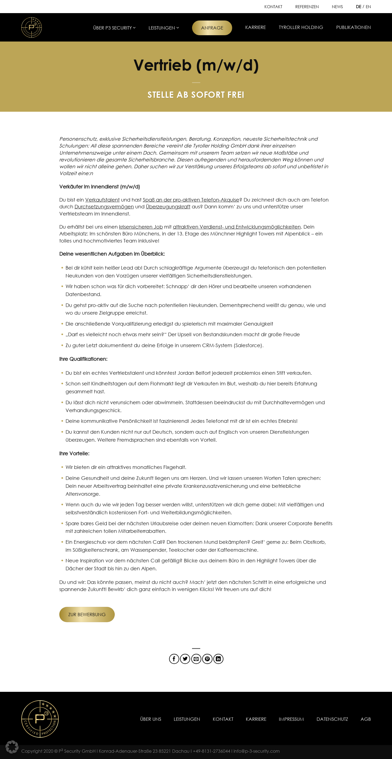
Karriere (255, 27)
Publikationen (353, 27)
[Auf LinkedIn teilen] (218, 659)
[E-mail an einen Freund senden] (196, 659)
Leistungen (164, 28)
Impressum (291, 719)
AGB (366, 719)
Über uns (150, 719)
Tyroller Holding (301, 27)
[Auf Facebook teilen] (174, 659)
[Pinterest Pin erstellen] (207, 659)
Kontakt (273, 6)
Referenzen (307, 6)
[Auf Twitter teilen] (185, 659)
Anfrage (212, 28)
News (337, 6)
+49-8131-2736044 (211, 751)
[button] (12, 747)
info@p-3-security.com (257, 751)
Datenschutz (332, 719)
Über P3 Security (114, 28)
